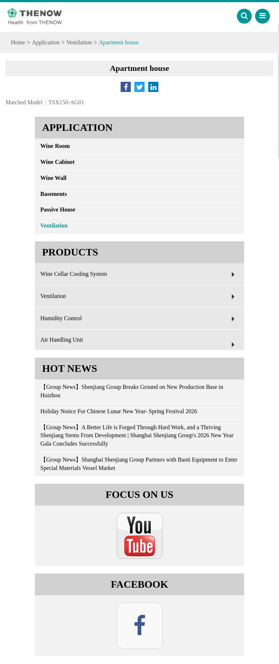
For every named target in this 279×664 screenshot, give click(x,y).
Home (18, 42)
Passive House (57, 209)
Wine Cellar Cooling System (139, 274)
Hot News (69, 368)
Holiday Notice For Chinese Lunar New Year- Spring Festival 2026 (118, 411)
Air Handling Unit (139, 343)
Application (46, 42)
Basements (53, 194)
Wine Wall (53, 178)
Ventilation (79, 42)
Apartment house (119, 42)
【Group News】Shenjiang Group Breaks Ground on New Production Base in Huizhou (131, 391)
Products (70, 252)
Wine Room (55, 146)
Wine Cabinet (57, 162)
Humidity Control (139, 318)
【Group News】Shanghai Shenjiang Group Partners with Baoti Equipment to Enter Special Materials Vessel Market (139, 463)
